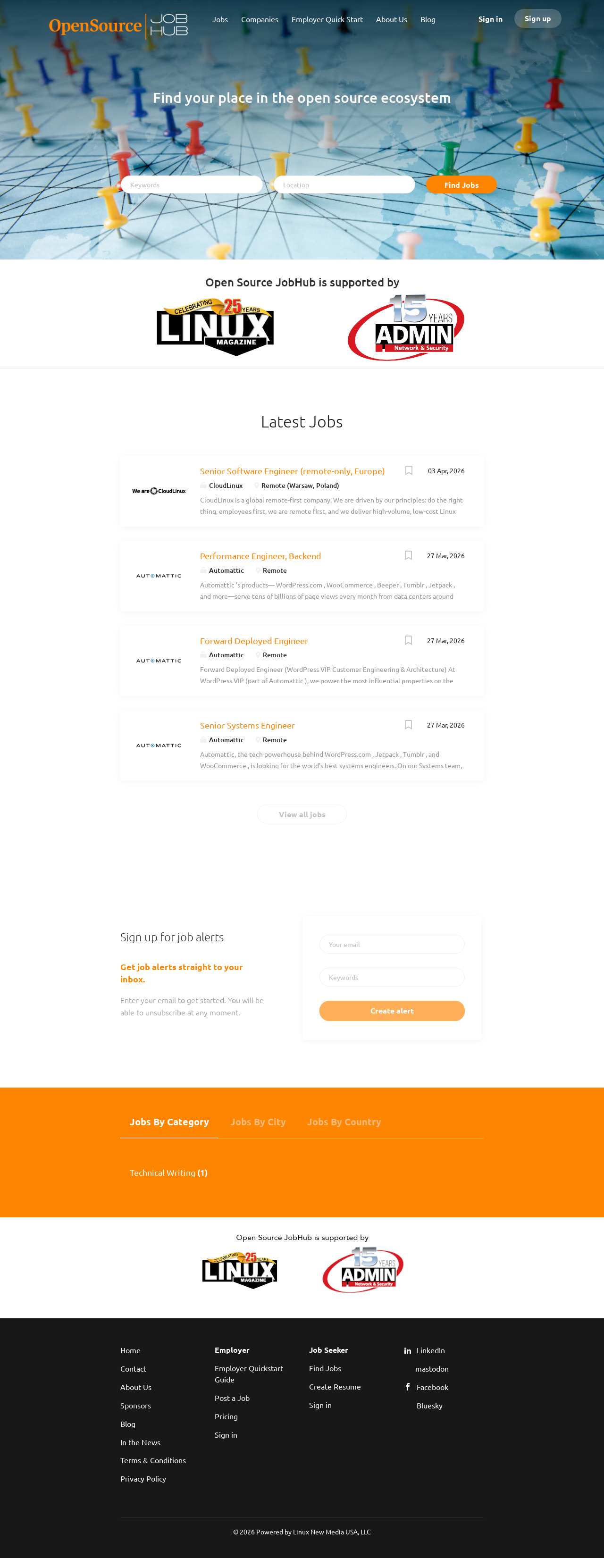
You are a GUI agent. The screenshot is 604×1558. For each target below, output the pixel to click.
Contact (133, 1368)
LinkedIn (431, 1350)
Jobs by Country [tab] (344, 1121)
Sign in (490, 19)
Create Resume (335, 1386)
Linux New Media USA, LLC (332, 1531)
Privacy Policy (143, 1478)
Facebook (432, 1386)
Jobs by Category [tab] (169, 1121)
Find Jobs (462, 185)
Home (130, 1350)
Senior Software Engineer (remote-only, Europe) (292, 471)
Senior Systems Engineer (247, 725)
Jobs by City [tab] (258, 1121)
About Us (135, 1386)
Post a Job (232, 1397)
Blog (127, 1423)
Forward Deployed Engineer (254, 640)
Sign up (538, 18)
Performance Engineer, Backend (260, 556)
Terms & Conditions (153, 1460)
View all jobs (302, 814)
